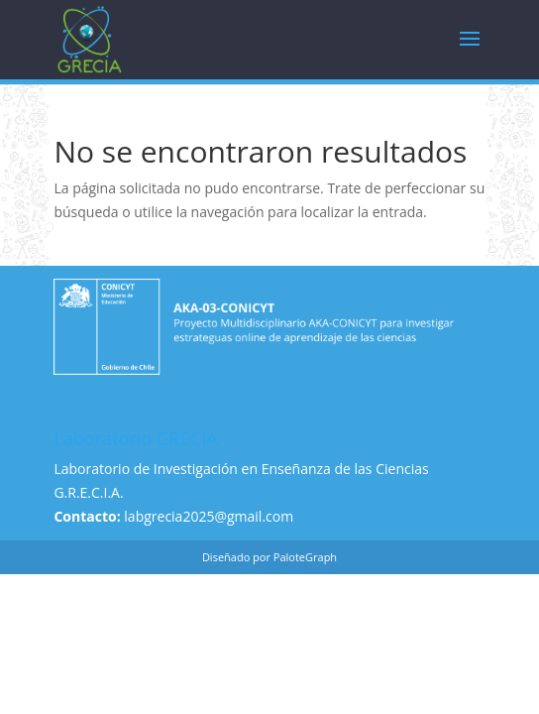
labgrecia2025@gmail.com (208, 516)
